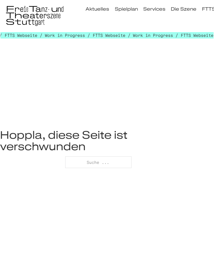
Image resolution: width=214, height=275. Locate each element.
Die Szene (183, 8)
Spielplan (126, 8)
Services (154, 8)
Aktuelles (97, 8)
